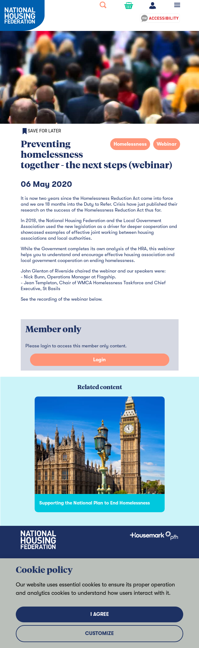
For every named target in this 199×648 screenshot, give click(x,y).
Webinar (167, 144)
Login (99, 360)
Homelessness (130, 144)
